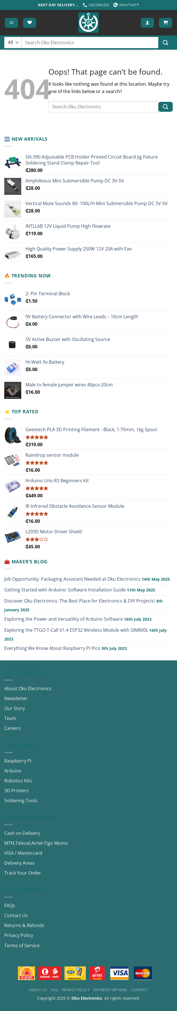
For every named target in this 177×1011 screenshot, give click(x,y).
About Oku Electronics (28, 688)
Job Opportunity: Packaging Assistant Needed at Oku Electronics (72, 579)
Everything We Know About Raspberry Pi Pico (52, 648)
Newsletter (15, 698)
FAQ (54, 989)
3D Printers (16, 790)
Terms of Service (22, 945)
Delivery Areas (19, 863)
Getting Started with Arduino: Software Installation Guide (65, 590)
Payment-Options (110, 989)
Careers (12, 728)
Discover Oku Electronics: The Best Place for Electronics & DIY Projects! (79, 601)
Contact (139, 989)
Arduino (13, 771)
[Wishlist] (29, 23)
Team (10, 718)
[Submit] (165, 43)
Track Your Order (22, 873)
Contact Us (16, 915)
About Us (38, 989)
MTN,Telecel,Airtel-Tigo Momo (36, 843)
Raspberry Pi (17, 761)
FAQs (9, 905)
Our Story (14, 708)
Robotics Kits (18, 781)
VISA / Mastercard (23, 853)
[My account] (147, 23)
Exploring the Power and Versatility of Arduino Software (63, 619)
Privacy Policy (18, 935)
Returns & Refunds (24, 925)
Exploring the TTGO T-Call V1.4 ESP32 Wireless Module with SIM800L (76, 630)
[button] (11, 23)
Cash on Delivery (22, 833)
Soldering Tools (20, 800)
